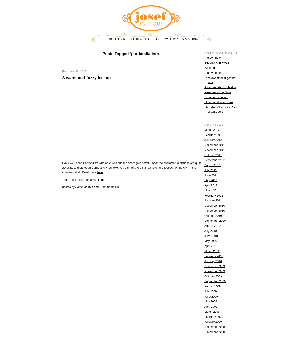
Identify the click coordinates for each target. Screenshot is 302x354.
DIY (157, 39)
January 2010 (213, 261)
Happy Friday (212, 57)
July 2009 (210, 291)
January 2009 (213, 321)
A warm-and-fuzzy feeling (86, 78)
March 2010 (212, 251)
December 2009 (214, 266)
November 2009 (214, 271)
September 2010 (215, 220)
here (100, 172)
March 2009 (212, 311)
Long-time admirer (216, 97)
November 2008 (214, 332)
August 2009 (212, 286)
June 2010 (211, 236)
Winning (209, 67)
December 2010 (214, 205)
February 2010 (213, 256)
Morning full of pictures (218, 102)
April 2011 (210, 185)
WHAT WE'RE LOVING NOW (181, 39)
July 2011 (210, 170)
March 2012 (212, 129)
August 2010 (212, 225)
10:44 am (93, 187)
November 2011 (214, 150)
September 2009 (215, 281)
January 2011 (213, 200)
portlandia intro (94, 179)
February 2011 (213, 195)
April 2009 (210, 306)
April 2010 (210, 246)
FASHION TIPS (140, 39)
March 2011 (212, 190)
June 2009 (211, 296)
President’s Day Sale (217, 92)
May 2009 (210, 301)
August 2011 (212, 165)
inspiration (76, 179)
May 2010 (210, 241)
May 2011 (210, 180)
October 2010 (213, 215)
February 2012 (213, 135)
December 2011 (214, 145)
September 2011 (215, 160)
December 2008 (214, 326)
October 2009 (213, 276)
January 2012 (213, 139)
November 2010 (214, 210)
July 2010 (210, 231)
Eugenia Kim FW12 (216, 62)
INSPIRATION (117, 39)
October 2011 (213, 155)
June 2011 (211, 175)
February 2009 (213, 316)
